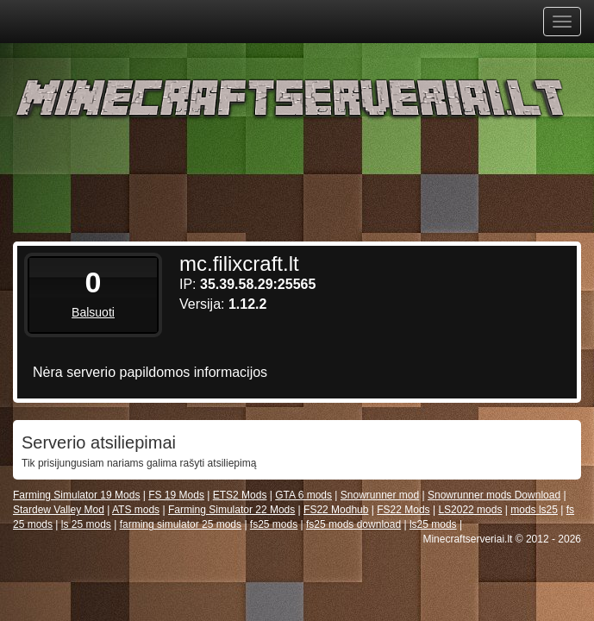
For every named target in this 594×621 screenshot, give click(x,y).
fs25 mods (273, 524)
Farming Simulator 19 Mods (76, 495)
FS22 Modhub (335, 510)
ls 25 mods (86, 524)
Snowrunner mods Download (494, 495)
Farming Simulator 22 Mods (231, 510)
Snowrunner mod (380, 495)
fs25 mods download (353, 524)
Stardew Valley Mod (58, 510)
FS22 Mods (403, 510)
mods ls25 (534, 510)
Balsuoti (93, 312)
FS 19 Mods (176, 495)
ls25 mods (433, 524)
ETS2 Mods (240, 495)
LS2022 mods (470, 510)
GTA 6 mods (303, 495)
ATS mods (135, 510)
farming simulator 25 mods (180, 524)
